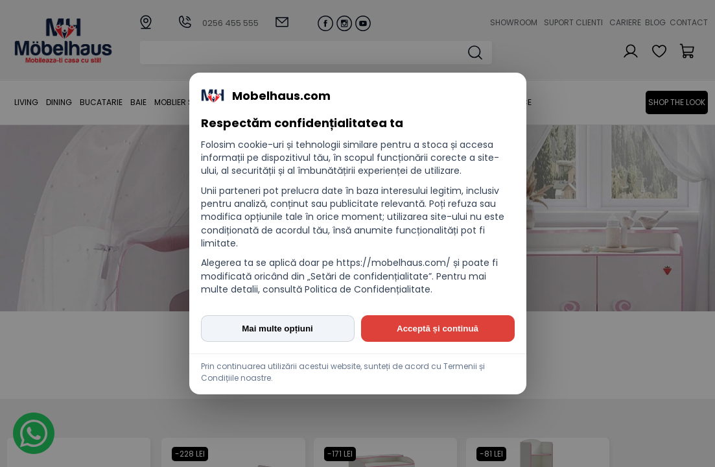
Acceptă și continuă (437, 328)
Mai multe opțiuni (277, 328)
